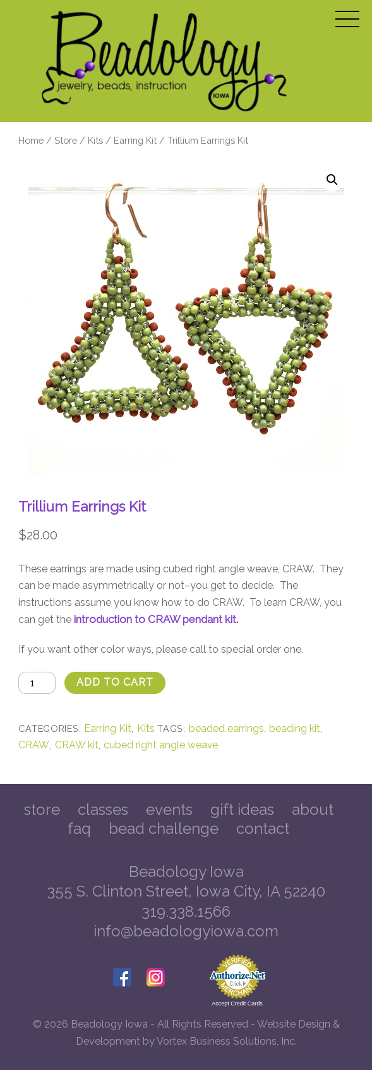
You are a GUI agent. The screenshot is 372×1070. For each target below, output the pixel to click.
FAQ (79, 828)
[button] (332, 179)
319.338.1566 (186, 911)
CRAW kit (77, 745)
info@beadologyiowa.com (186, 931)
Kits (95, 140)
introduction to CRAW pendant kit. (156, 619)
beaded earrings (226, 728)
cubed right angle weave (161, 745)
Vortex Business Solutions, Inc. (227, 1041)
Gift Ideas (242, 809)
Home (31, 140)
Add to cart (114, 682)
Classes (103, 809)
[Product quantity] (36, 683)
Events (169, 809)
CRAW (33, 745)
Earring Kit (135, 140)
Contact (262, 828)
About (312, 809)
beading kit (294, 728)
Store (65, 140)
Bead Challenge (164, 828)
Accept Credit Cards (237, 1003)
